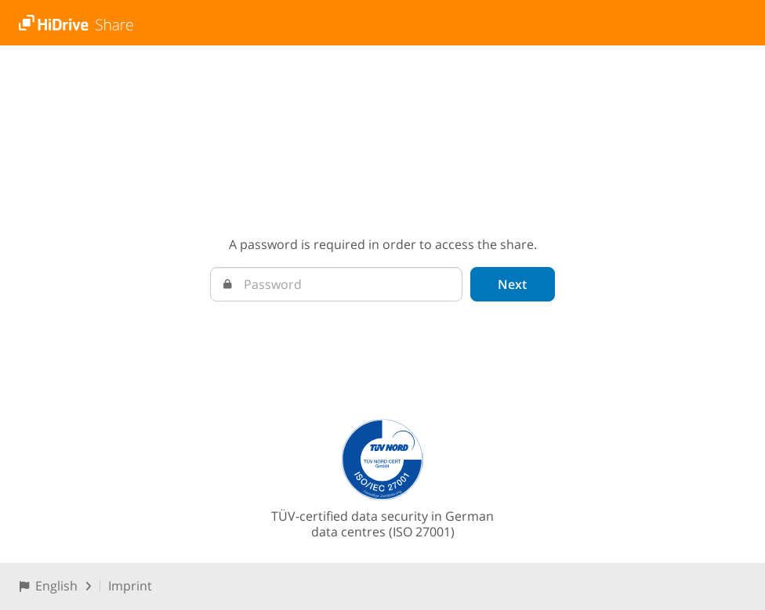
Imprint (130, 585)
